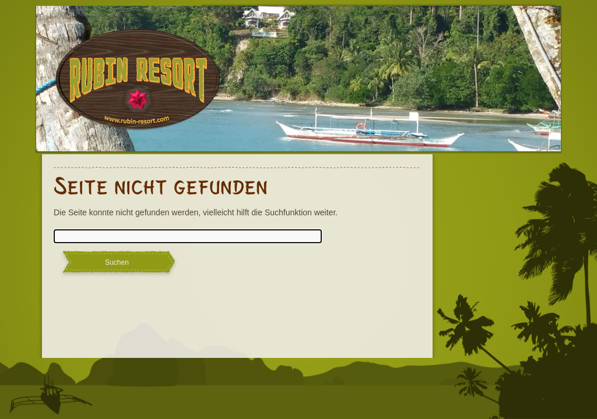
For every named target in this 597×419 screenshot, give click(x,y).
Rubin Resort (138, 87)
